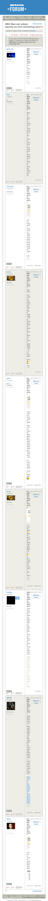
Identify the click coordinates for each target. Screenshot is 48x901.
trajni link (38, 88)
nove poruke (37, 17)
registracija (11, 17)
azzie (9, 378)
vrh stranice (41, 896)
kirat (8, 95)
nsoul (9, 272)
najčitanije (29, 17)
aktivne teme (20, 17)
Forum (12, 896)
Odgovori (36, 52)
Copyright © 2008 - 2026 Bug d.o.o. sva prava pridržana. (24, 900)
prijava (5, 17)
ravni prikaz (24, 35)
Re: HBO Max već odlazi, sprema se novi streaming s (28, 102)
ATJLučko (10, 186)
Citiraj (36, 54)
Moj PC (9, 88)
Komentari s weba (21, 896)
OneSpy (10, 592)
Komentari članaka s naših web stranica (19, 896)
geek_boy (10, 49)
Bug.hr (5, 896)
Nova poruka (37, 24)
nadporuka (37, 265)
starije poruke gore (36, 35)
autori (4, 18)
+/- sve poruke (13, 35)
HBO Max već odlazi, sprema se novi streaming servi (28, 56)
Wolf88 (9, 698)
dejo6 (9, 819)
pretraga (10, 18)
